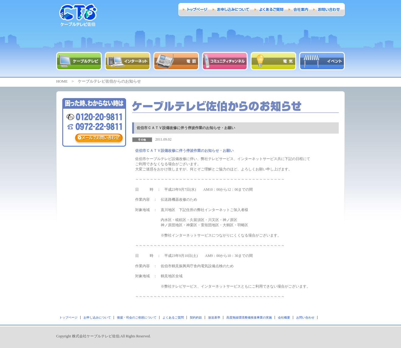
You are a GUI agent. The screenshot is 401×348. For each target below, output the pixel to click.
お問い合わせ (305, 317)
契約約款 (196, 317)
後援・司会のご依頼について (136, 317)
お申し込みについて (97, 317)
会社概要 (284, 317)
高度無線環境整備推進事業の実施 (249, 317)
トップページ (68, 317)
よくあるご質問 (173, 317)
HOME (62, 81)
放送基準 (214, 317)
